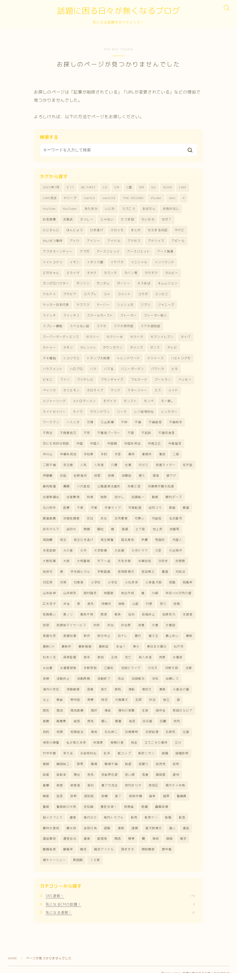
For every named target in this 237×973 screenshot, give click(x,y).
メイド (173, 388)
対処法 (180, 567)
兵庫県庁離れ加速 (161, 483)
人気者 (99, 462)
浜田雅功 (138, 672)
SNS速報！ (120, 887)
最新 (189, 630)
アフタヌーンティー (57, 251)
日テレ (123, 630)
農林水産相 (51, 820)
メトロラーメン (84, 398)
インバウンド (164, 261)
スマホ (102, 325)
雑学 (183, 831)
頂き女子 (127, 841)
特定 (104, 694)
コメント (124, 293)
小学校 (96, 578)
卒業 (94, 504)
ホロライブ (95, 388)
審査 (165, 567)
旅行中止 (104, 630)
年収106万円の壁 (178, 588)
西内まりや (133, 778)
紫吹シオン (146, 746)
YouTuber (70, 208)
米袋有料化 (88, 746)
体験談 (127, 472)
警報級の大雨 (66, 799)
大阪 (66, 557)
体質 (111, 472)
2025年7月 (51, 187)
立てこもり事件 (156, 736)
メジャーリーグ (54, 398)
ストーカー (128, 314)
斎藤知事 (69, 630)
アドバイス (156, 240)
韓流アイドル (104, 841)
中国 (79, 441)
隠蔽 (169, 831)
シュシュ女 (125, 304)
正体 (114, 652)
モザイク (110, 398)
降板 (156, 831)
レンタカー (169, 409)
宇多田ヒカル (80, 567)
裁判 (90, 778)
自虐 (46, 768)
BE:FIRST (88, 187)
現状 (94, 704)
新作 (87, 630)
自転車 (61, 768)
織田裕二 (63, 757)
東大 (136, 641)
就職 (172, 578)
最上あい (172, 630)
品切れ (71, 525)
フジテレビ (85, 377)
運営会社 (69, 831)
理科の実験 (126, 704)
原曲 (172, 504)
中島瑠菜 (174, 441)
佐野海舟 (80, 472)
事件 (131, 451)
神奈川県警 (51, 736)
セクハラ (136, 335)
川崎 (155, 588)
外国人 (177, 535)
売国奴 (160, 535)
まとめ (136, 230)
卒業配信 (134, 504)
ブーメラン (163, 377)
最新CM (48, 641)
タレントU (88, 346)
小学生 (113, 578)
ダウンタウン (112, 346)
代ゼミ (144, 462)
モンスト (130, 398)
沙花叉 (153, 662)
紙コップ (124, 746)
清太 (104, 683)
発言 (132, 715)
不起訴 (146, 430)
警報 (46, 799)
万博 (90, 419)
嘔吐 (100, 525)
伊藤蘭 (48, 472)
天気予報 (124, 557)
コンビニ (161, 293)
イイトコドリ (52, 261)
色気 (90, 768)
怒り (163, 599)
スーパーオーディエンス (61, 335)
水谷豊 (48, 662)
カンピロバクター (56, 282)
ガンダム (103, 282)
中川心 (48, 451)
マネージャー (137, 388)
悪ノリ (68, 609)
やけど (180, 230)
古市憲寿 (121, 514)
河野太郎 (171, 662)
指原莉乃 (169, 609)
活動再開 (83, 672)
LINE (182, 187)
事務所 (147, 451)
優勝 (66, 483)
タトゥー (49, 346)
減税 (118, 683)
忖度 (149, 599)
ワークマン (51, 419)
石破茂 (171, 725)
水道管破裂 (68, 662)
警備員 (182, 789)
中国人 (95, 441)
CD (105, 187)
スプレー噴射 (52, 325)
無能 (60, 694)
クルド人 (49, 293)
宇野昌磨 (104, 567)
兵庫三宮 (134, 483)
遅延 (186, 820)
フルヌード (139, 377)
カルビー (171, 272)
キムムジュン (168, 282)
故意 (141, 620)
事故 (162, 451)
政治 (110, 620)
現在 (46, 704)
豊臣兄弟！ (109, 799)
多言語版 (49, 546)
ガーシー (123, 282)
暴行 (138, 630)
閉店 (118, 831)
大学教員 (100, 546)
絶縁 (46, 757)
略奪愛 (61, 715)
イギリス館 (95, 261)
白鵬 (163, 715)
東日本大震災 (157, 641)
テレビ (172, 346)
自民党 (161, 757)
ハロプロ (76, 367)
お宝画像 (49, 219)
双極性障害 (71, 514)
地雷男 (174, 525)
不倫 (138, 419)
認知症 (89, 789)
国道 (125, 525)
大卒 (83, 546)
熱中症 (75, 694)
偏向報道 (49, 483)
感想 (104, 609)
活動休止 (63, 672)
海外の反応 (51, 683)
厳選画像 (49, 514)
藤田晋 (161, 768)
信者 (156, 472)
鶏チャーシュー (54, 852)
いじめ (110, 208)
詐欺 (73, 789)
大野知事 (49, 557)
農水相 (71, 820)
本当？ (121, 641)
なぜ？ (167, 219)
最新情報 (85, 641)
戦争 (118, 609)
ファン (65, 377)
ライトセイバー (54, 409)
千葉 (80, 504)
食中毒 (167, 841)
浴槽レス (172, 672)
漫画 (162, 683)
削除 (104, 493)
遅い (172, 820)
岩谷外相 (127, 588)
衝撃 (46, 778)
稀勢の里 (117, 736)
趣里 (73, 810)
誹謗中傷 (135, 789)
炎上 (46, 694)
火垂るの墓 (181, 683)
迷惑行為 (90, 820)
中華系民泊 (68, 451)
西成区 (154, 778)
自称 (176, 757)
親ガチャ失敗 (175, 778)
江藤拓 (109, 662)
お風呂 (68, 219)
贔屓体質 (161, 799)
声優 (144, 535)
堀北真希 (127, 535)
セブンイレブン (162, 335)
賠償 (144, 799)
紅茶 (107, 746)
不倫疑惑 (155, 419)
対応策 (48, 578)
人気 (83, 462)
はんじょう (74, 230)
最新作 (66, 641)
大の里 (68, 546)
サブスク (83, 304)
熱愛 (90, 694)
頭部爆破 (148, 841)
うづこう (128, 208)
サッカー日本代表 (56, 304)
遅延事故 (49, 831)
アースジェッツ (108, 251)
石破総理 (152, 725)
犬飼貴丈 (121, 694)
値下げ (171, 472)
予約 (104, 451)
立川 (178, 736)
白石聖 (148, 715)
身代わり (90, 810)
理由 (108, 704)
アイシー (93, 240)
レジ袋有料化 (144, 409)
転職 (168, 810)
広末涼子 (49, 599)
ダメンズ (136, 346)
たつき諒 (127, 219)
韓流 (83, 841)
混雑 (90, 683)
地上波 (158, 525)
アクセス (134, 240)
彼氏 (90, 599)
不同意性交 (68, 430)
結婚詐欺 (182, 746)
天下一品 (104, 557)
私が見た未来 (76, 736)
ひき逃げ (96, 230)
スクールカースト (100, 314)
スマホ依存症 (123, 325)
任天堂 (188, 462)
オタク (92, 272)
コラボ (143, 293)
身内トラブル (113, 810)
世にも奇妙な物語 (56, 441)
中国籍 (112, 441)
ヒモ (175, 367)
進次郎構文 (153, 820)
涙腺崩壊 (73, 683)
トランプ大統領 (98, 356)
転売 (134, 810)
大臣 (158, 546)
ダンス (155, 346)
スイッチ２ (71, 314)
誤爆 (104, 789)
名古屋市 (175, 514)
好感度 (180, 557)
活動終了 (104, 672)
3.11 (70, 187)
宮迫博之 (148, 567)
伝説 (63, 472)
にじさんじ (51, 230)
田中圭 (161, 704)
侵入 (142, 472)
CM (117, 187)
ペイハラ (49, 388)
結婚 (165, 746)
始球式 (48, 567)
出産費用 (73, 493)
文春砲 (171, 620)
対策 (63, 578)
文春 (155, 620)
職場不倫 (111, 757)
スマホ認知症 (150, 325)
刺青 (90, 493)
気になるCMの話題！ (120, 896)
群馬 (80, 757)
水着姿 (178, 652)
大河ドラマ (139, 546)
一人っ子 (73, 419)
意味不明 (86, 609)
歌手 (87, 652)
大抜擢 (119, 546)
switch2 (109, 198)
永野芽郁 (90, 662)
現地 (60, 704)
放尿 (46, 620)
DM (141, 187)
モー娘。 (167, 398)
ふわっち (117, 230)
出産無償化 (51, 493)
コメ (107, 293)
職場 (94, 757)
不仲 (124, 419)
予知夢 (89, 451)
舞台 (77, 768)
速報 (121, 820)
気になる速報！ (120, 904)
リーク (122, 409)
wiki (172, 198)
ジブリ (146, 304)
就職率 (188, 578)
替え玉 (154, 630)
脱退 (128, 757)
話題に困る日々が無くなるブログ (118, 10)
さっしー (86, 219)
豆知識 (89, 799)
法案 (188, 662)
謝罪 (166, 789)
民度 (162, 652)
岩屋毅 (109, 588)
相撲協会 (77, 725)
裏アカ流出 (109, 778)
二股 (176, 451)
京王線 (68, 462)
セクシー (92, 335)
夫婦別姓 (144, 557)
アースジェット (138, 251)
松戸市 (179, 641)
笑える (68, 746)
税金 (134, 736)
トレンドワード (128, 356)
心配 (135, 599)
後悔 (121, 599)
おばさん (149, 208)
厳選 (186, 504)
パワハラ (157, 367)
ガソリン (83, 282)
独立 (166, 694)
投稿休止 (148, 609)
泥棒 (46, 672)
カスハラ (110, 272)
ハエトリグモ (181, 356)
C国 (129, 187)
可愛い (140, 514)
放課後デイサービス (71, 620)
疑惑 (77, 715)
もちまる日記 (158, 230)
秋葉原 (98, 736)
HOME (12, 950)
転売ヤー (151, 810)
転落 (182, 810)
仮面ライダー (166, 462)
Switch (89, 198)
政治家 (126, 620)
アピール (178, 240)
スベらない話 (79, 325)
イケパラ (117, 261)
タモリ (68, 346)
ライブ (78, 409)
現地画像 (77, 704)
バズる (109, 367)
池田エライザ (131, 662)
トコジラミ (71, 356)
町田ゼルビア (182, 704)
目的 (46, 725)
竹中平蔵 (49, 746)
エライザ (73, 272)
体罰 (97, 472)
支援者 (188, 609)
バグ (93, 367)
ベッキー (184, 377)
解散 (46, 789)
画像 (46, 715)
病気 (90, 715)
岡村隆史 (90, 588)
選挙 (87, 831)
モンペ (149, 398)
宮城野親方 (126, 567)
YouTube (49, 208)
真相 (94, 725)
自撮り (144, 757)
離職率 (68, 841)
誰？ (118, 789)
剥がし (119, 493)
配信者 (102, 831)
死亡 (128, 652)
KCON (167, 187)
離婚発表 (49, 841)
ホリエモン (71, 388)
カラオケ (151, 272)
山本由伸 (49, 588)
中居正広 (154, 441)
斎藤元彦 (49, 630)
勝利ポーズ (174, 493)
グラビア (69, 293)
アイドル (113, 240)
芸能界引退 (109, 768)
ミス (158, 388)
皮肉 (177, 715)
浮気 (155, 672)
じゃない (107, 219)
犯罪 (138, 694)
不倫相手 (175, 419)
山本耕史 (69, 588)
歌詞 (100, 652)
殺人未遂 (145, 652)
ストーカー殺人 (155, 314)
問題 (87, 525)
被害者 (75, 778)
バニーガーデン (132, 367)
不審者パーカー (108, 430)
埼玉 (63, 535)
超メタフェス (52, 810)
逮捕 (134, 820)
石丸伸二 (111, 725)
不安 (87, 430)
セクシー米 (115, 335)
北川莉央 (49, 504)
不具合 (48, 430)
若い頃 (130, 768)
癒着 (118, 715)
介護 (114, 462)
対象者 (79, 578)
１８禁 (95, 852)
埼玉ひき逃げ (83, 535)
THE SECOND (133, 198)
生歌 (145, 704)
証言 (60, 789)
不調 (130, 430)
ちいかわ (148, 219)
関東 (131, 831)
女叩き (163, 557)
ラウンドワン (100, 409)
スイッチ (49, 314)
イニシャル (139, 261)
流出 (121, 672)
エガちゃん (51, 272)
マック (115, 388)
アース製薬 (165, 251)
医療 (66, 504)
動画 (155, 493)
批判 (131, 609)
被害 (60, 778)
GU (153, 187)
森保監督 (69, 652)
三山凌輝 (107, 419)
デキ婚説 (49, 356)
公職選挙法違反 (108, 483)
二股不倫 (49, 462)
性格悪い (49, 609)
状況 (152, 694)
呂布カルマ (51, 525)
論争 (152, 789)
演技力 (147, 683)
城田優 (48, 535)
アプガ (85, 251)
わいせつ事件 (52, 240)
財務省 (129, 799)
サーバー (103, 304)
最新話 (104, 641)
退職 (107, 820)
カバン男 (130, 272)
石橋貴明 (131, 725)
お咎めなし (171, 208)
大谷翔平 (175, 546)
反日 (90, 514)
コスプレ (90, 293)
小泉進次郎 (153, 578)
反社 (104, 514)
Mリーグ (70, 198)
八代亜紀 (83, 483)
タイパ (186, 335)
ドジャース (155, 356)
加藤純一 (138, 493)
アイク (75, 240)
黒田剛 (78, 852)
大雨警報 (83, 557)
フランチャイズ (112, 377)
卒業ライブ (113, 504)
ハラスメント (52, 367)
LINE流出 (50, 198)
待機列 (106, 599)
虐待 (176, 768)
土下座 (140, 525)
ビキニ (48, 377)
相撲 (60, 725)
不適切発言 (166, 430)
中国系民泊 (132, 441)
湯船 (131, 683)
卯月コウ (155, 504)
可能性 (157, 514)
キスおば (144, 282)
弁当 (66, 599)
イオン (75, 261)
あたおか (91, 208)
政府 (96, 620)
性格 (177, 599)
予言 (118, 451)
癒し (104, 715)
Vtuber (156, 198)
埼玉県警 (107, 535)
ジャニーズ (166, 304)
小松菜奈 (131, 578)
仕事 (128, 462)
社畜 (186, 725)
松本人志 (49, 652)
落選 (145, 768)
